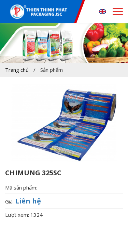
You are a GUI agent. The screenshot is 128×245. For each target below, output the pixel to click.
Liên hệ (28, 201)
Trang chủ (17, 69)
